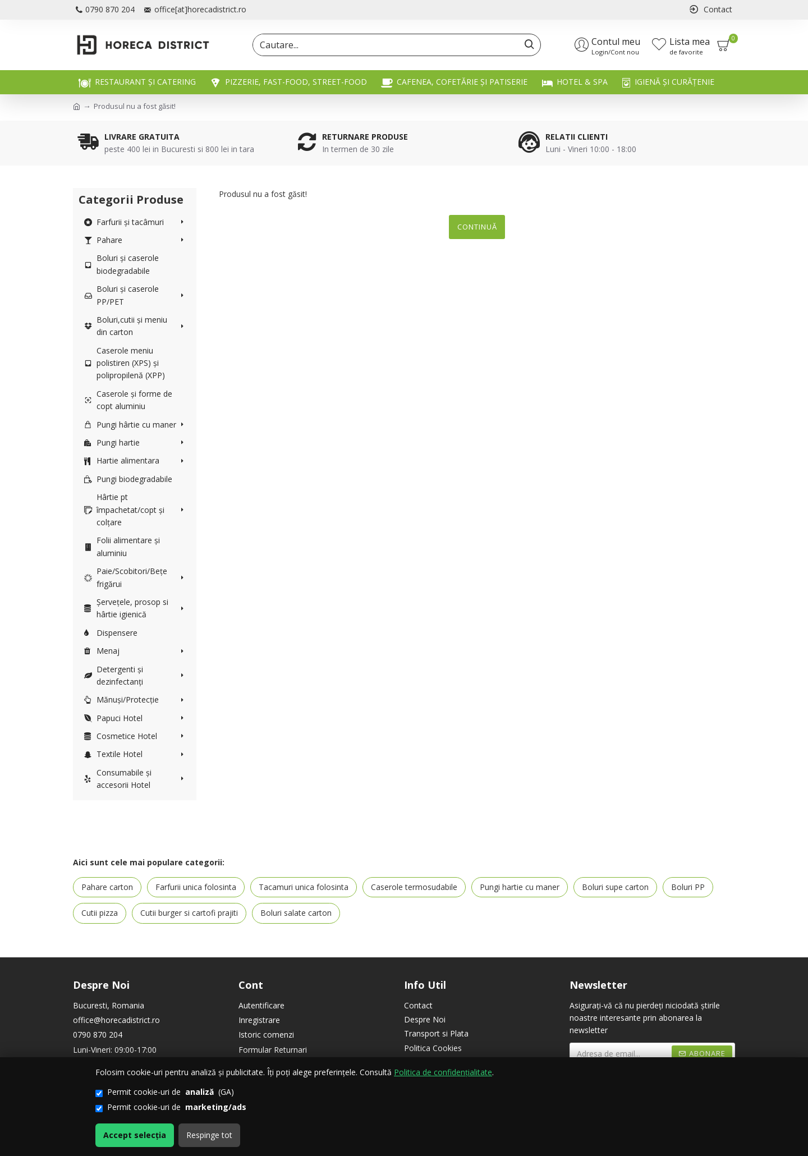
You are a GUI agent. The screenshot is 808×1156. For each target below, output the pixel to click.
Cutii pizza (99, 912)
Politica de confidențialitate (443, 1072)
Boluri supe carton (615, 887)
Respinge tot (209, 1135)
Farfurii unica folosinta (195, 887)
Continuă (477, 227)
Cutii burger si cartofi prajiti (189, 912)
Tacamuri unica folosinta (303, 887)
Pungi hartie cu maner (519, 887)
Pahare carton (107, 887)
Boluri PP (688, 887)
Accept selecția (134, 1135)
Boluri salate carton (296, 912)
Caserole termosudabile (414, 887)
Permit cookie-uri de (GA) (164, 1092)
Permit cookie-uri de (170, 1107)
